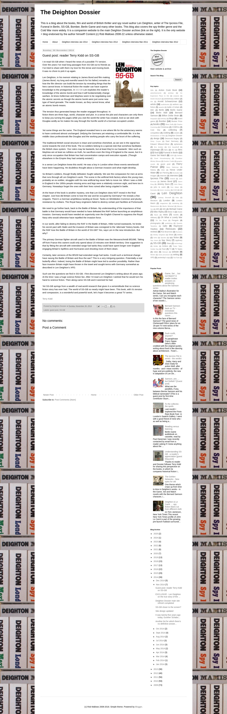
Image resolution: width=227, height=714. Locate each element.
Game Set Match (158, 155)
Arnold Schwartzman (167, 101)
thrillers (165, 246)
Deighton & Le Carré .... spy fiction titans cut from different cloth (173, 505)
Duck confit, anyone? (170, 334)
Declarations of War (157, 136)
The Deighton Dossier (70, 12)
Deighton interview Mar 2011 (135, 42)
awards (161, 107)
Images (153, 176)
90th (152, 90)
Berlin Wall (161, 113)
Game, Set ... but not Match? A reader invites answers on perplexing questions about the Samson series (166, 280)
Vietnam (165, 252)
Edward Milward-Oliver (159, 144)
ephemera (178, 144)
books (156, 124)
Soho (155, 237)
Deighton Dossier (175, 136)
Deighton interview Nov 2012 (105, 42)
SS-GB (79, 90)
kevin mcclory (165, 190)
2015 (156, 573)
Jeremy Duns (163, 184)
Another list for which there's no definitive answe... (168, 622)
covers (176, 133)
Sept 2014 (161, 633)
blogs (171, 118)
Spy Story (166, 240)
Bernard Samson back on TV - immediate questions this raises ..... (172, 311)
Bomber (162, 121)
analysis (176, 96)
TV (170, 249)
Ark (151, 101)
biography (154, 118)
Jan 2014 (160, 664)
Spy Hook (154, 240)
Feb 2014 (160, 660)
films (180, 150)
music (179, 212)
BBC (152, 110)
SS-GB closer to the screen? (168, 607)
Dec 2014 (160, 580)
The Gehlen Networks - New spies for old (172, 479)
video (156, 252)
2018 (156, 561)
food (157, 152)
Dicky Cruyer (155, 141)
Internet (163, 176)
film (173, 150)
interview (174, 175)
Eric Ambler (158, 147)
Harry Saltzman (172, 167)
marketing (175, 203)
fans (166, 150)
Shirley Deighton (159, 235)
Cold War (155, 130)
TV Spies (178, 249)
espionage (155, 150)
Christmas (164, 127)
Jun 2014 (160, 644)
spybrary (178, 240)
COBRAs (175, 127)
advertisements (155, 93)
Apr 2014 (160, 652)
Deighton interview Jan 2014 (75, 42)
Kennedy (153, 190)
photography (155, 223)
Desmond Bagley (172, 139)
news (165, 214)
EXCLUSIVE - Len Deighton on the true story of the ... (168, 595)
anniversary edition (172, 99)
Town (164, 249)
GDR (172, 155)
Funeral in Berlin (170, 152)
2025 (156, 533)
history (153, 170)
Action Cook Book (168, 90)
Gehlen (179, 155)
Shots (171, 235)
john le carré (160, 187)
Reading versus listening (172, 427)
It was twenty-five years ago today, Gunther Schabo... (168, 616)
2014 (156, 577)
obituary (153, 217)
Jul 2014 (160, 640)
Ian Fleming (164, 173)
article (153, 104)
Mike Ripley (158, 212)
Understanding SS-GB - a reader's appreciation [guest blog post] (173, 455)
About (55, 42)
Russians (179, 232)
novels (176, 215)
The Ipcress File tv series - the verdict (173, 357)
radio (165, 226)
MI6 (164, 209)
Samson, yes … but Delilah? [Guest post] (173, 381)
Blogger (138, 707)
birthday (163, 118)
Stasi (169, 243)
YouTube (176, 257)
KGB (175, 190)
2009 (156, 685)
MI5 (157, 209)
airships (171, 93)
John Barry (178, 184)
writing (176, 254)
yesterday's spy (163, 258)
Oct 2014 (160, 629)
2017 (156, 565)
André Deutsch (155, 99)
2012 (156, 673)
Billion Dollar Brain (170, 115)
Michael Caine (175, 209)
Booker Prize (176, 121)
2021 (156, 549)
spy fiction (174, 237)
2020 (156, 553)
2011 (156, 677)
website (175, 252)
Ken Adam (175, 187)
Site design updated (164, 611)
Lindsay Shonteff (164, 197)
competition (155, 133)
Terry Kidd (47, 298)
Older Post (138, 395)
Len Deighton (172, 193)
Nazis (156, 215)
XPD (152, 258)
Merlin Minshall (168, 206)
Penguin (175, 220)
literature (154, 201)
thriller (156, 246)
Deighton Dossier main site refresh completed (167, 602)
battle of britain (173, 107)
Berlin (161, 110)
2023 (156, 541)
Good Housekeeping (162, 158)
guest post (54, 310)
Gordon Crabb (169, 161)
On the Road (161, 220)
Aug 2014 (160, 636)
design (156, 138)
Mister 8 (171, 212)
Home (45, 42)
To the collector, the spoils (172, 405)
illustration (176, 173)
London (166, 200)
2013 (156, 669)
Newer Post (48, 395)
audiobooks (165, 104)
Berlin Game (176, 110)
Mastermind (154, 206)
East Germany (172, 141)
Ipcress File (156, 178)
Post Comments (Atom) (65, 400)
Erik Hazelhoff (173, 147)
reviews (153, 232)
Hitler (163, 170)
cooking (166, 133)
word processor (164, 255)
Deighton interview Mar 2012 (165, 42)
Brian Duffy (170, 124)
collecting (172, 130)
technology (178, 243)
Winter (152, 255)
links (177, 197)
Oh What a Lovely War (171, 217)
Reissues (171, 228)
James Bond (166, 181)
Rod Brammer (166, 232)
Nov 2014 (160, 584)
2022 (156, 545)
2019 (156, 557)
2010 (156, 681)
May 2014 (160, 648)
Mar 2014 (160, 656)
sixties (179, 235)
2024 (156, 538)
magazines (164, 203)
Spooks (163, 237)
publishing (168, 223)
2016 (156, 569)
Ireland (172, 178)
